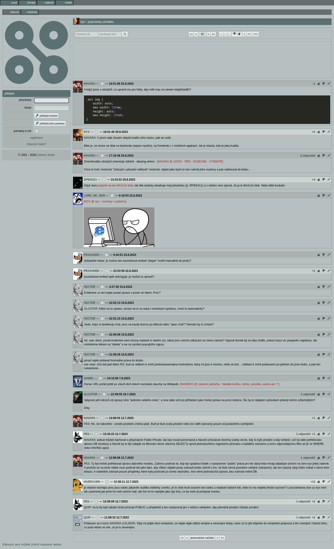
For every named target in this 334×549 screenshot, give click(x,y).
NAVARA (89, 83)
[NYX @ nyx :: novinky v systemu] (105, 201)
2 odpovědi (307, 155)
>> (213, 34)
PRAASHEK (91, 255)
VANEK (88, 378)
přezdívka (25, 100)
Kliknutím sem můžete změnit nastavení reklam (31, 544)
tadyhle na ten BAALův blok (115, 185)
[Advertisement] (202, 59)
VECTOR (89, 286)
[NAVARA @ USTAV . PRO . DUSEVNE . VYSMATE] (190, 161)
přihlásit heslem (46, 116)
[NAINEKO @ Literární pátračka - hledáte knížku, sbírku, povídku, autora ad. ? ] (229, 384)
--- (221, 33)
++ (249, 33)
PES (87, 424)
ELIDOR (129, 523)
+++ (255, 33)
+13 (312, 481)
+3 (313, 179)
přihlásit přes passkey (50, 123)
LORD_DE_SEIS (94, 195)
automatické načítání (202, 537)
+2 (313, 132)
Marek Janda (46, 155)
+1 (313, 271)
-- (226, 33)
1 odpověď (308, 394)
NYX (87, 132)
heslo (27, 107)
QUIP (87, 507)
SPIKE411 (90, 179)
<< (191, 34)
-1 (314, 83)
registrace (36, 137)
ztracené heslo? (37, 144)
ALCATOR (91, 308)
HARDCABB (92, 481)
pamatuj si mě (22, 131)
